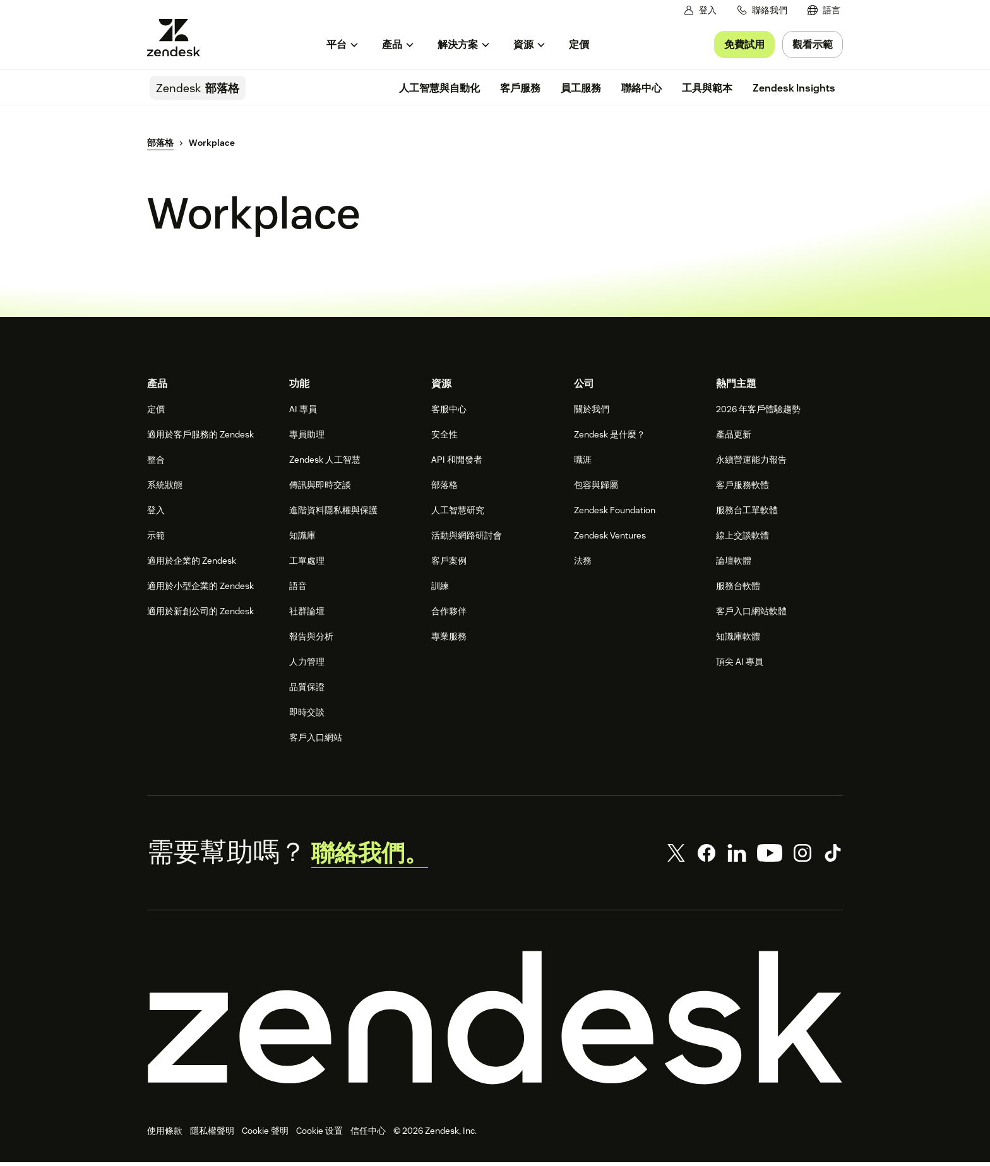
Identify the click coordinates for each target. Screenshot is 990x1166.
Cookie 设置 (319, 1134)
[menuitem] (824, 10)
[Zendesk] (495, 1021)
